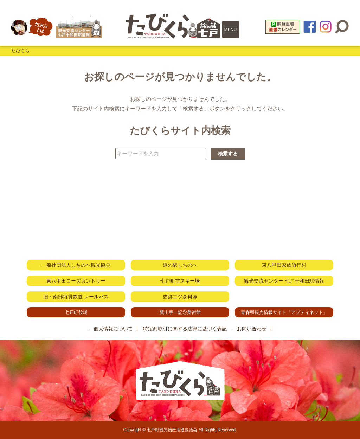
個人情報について (113, 328)
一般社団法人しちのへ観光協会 (75, 265)
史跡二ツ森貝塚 (180, 296)
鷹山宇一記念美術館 (180, 312)
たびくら (20, 50)
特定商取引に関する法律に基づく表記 (185, 328)
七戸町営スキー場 (180, 281)
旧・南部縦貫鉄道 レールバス (76, 296)
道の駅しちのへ (180, 265)
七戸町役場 (76, 312)
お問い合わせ (251, 328)
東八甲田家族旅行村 (284, 265)
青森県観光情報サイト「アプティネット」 (284, 312)
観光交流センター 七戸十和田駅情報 (284, 281)
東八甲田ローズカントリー (75, 281)
